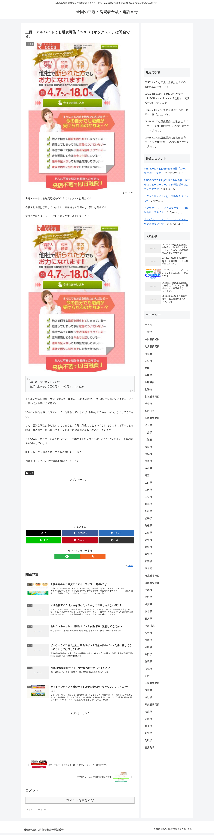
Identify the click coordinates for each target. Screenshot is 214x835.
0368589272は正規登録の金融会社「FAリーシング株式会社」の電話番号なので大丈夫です (167, 142)
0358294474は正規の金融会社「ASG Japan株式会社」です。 (165, 84)
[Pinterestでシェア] (80, 540)
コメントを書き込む (80, 802)
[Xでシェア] (43, 533)
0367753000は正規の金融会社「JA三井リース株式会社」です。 (166, 112)
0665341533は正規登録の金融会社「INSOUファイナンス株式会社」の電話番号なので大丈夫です (167, 98)
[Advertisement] (80, 501)
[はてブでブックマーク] (116, 533)
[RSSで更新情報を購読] (83, 556)
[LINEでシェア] (43, 540)
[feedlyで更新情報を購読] (77, 556)
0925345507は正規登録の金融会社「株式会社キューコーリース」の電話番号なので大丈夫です (167, 185)
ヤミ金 (29, 473)
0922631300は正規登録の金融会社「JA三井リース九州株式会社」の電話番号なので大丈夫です (167, 126)
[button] (116, 540)
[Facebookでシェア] (80, 533)
